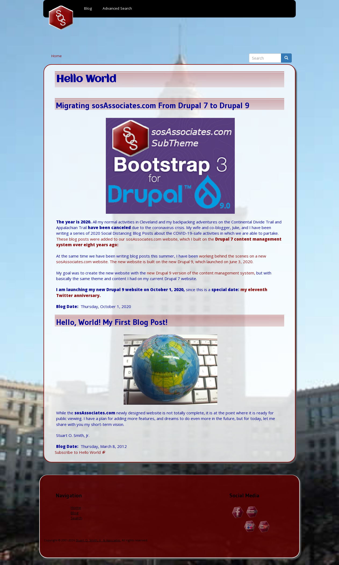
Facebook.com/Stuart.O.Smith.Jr (238, 512)
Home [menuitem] (61, 17)
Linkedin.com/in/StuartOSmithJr (252, 512)
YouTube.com (264, 526)
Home (56, 55)
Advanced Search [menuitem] (117, 8)
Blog (74, 512)
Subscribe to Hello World (78, 452)
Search (76, 518)
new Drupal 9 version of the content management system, (201, 273)
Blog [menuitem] (88, 8)
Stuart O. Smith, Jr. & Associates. (98, 540)
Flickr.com (250, 526)
